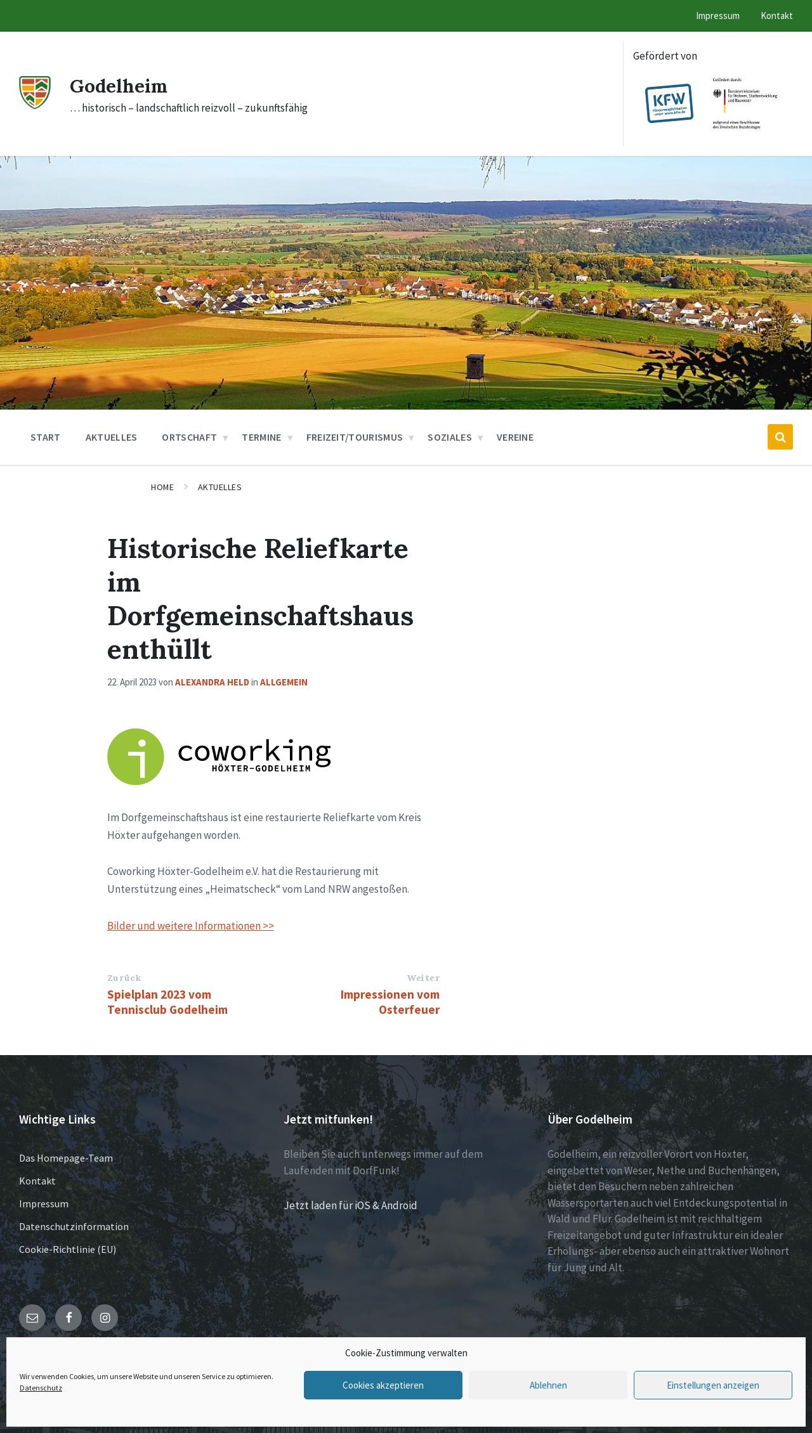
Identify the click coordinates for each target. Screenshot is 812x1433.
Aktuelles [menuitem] (112, 437)
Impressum (44, 1203)
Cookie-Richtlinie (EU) (67, 1249)
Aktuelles (220, 487)
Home (162, 487)
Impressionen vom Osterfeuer (390, 1002)
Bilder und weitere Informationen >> (190, 926)
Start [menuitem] (45, 437)
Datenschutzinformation (74, 1226)
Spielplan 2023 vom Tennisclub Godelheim (167, 1002)
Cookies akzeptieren (383, 1385)
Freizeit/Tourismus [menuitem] (354, 437)
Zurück (124, 977)
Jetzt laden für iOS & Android (350, 1205)
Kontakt (37, 1180)
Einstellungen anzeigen (713, 1385)
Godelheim (119, 86)
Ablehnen (548, 1385)
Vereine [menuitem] (515, 437)
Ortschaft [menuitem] (189, 437)
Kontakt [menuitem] (777, 16)
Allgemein (284, 682)
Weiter (423, 977)
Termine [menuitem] (261, 437)
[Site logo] (35, 105)
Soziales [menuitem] (450, 437)
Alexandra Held (212, 682)
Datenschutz (41, 1387)
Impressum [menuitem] (718, 16)
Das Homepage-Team (66, 1157)
